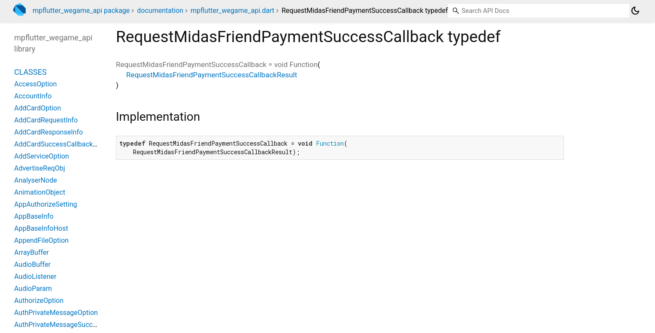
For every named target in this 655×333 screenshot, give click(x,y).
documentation (160, 10)
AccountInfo (33, 96)
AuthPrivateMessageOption (56, 313)
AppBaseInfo (34, 216)
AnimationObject (39, 192)
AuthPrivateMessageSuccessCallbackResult (81, 325)
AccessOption (35, 84)
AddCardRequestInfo (46, 120)
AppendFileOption (41, 240)
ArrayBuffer (31, 252)
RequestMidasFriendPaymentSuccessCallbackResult (211, 74)
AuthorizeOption (39, 300)
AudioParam (33, 288)
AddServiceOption (41, 156)
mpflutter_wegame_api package (81, 10)
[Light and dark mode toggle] (635, 11)
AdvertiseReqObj (39, 168)
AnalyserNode (35, 180)
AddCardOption (37, 108)
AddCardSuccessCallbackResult (63, 144)
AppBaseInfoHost (41, 228)
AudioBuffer (32, 264)
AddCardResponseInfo (48, 132)
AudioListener (35, 276)
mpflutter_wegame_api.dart (232, 10)
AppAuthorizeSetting (45, 204)
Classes (30, 71)
